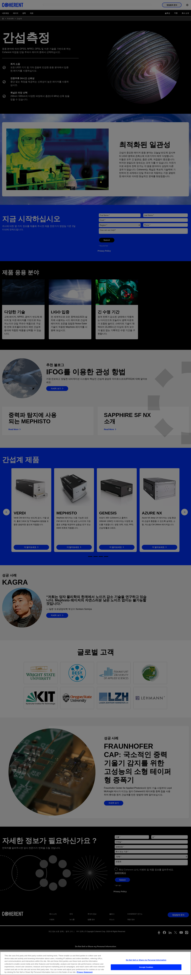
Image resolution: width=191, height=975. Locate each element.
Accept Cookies (146, 967)
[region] (95, 963)
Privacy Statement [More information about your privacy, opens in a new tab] (85, 972)
